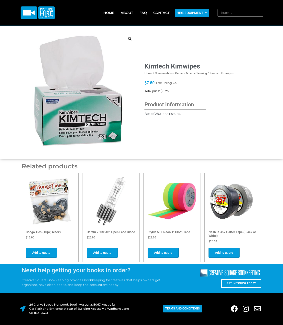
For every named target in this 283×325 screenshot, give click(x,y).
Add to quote (41, 253)
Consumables (164, 73)
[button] (129, 38)
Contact (161, 13)
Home (108, 13)
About (127, 13)
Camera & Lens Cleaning (191, 73)
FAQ (143, 13)
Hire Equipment (192, 13)
